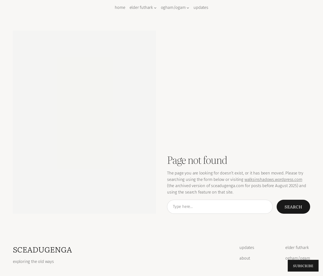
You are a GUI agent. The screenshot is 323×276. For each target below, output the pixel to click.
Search (293, 206)
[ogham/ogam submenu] (188, 7)
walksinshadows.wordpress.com (273, 179)
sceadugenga (42, 249)
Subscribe (303, 265)
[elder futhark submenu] (155, 7)
